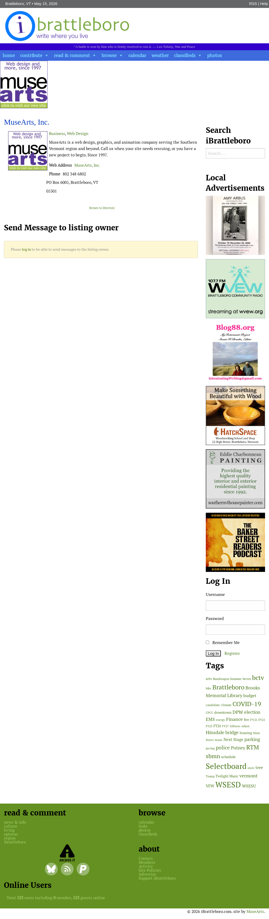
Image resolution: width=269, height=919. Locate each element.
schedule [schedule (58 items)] (228, 756)
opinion (11, 834)
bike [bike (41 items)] (208, 688)
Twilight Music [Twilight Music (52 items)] (227, 776)
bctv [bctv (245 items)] (258, 678)
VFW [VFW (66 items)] (210, 786)
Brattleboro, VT (18, 4)
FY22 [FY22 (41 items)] (261, 720)
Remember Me (223, 642)
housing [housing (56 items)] (246, 733)
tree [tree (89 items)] (259, 767)
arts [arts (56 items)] (209, 679)
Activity (146, 866)
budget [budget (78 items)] (249, 695)
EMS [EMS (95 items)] (210, 719)
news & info (15, 822)
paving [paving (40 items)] (210, 748)
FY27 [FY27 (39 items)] (225, 726)
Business (57, 133)
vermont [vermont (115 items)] (248, 776)
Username (215, 594)
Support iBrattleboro (157, 878)
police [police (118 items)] (223, 747)
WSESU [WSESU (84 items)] (249, 786)
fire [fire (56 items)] (246, 719)
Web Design (77, 133)
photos (214, 55)
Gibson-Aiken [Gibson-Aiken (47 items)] (239, 726)
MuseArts (255, 911)
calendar (137, 55)
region (10, 838)
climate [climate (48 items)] (226, 705)
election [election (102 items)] (252, 712)
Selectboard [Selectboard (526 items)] (226, 766)
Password (215, 618)
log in (26, 249)
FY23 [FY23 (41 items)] (209, 726)
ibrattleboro (15, 842)
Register (232, 653)
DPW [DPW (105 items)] (237, 712)
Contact (146, 858)
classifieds (184, 55)
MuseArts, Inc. (87, 165)
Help (264, 4)
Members (147, 862)
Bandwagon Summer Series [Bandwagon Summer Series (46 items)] (232, 679)
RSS (253, 4)
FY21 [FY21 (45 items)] (253, 720)
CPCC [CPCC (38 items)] (209, 713)
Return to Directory (102, 208)
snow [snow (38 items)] (251, 768)
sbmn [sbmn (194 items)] (213, 756)
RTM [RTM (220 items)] (252, 747)
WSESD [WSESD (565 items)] (228, 785)
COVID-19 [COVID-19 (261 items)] (246, 704)
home (9, 55)
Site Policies (150, 870)
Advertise (147, 874)
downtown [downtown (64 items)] (222, 712)
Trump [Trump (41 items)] (210, 776)
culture (10, 826)
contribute (31, 55)
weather (160, 55)
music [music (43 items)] (218, 740)
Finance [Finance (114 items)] (234, 719)
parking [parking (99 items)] (252, 739)
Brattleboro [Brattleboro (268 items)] (228, 687)
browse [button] (109, 55)
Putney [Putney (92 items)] (238, 748)
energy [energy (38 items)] (220, 720)
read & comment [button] (72, 55)
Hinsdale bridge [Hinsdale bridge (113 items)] (222, 732)
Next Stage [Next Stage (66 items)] (233, 739)
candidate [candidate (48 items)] (213, 705)
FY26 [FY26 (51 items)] (217, 726)
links (143, 826)
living (9, 830)
